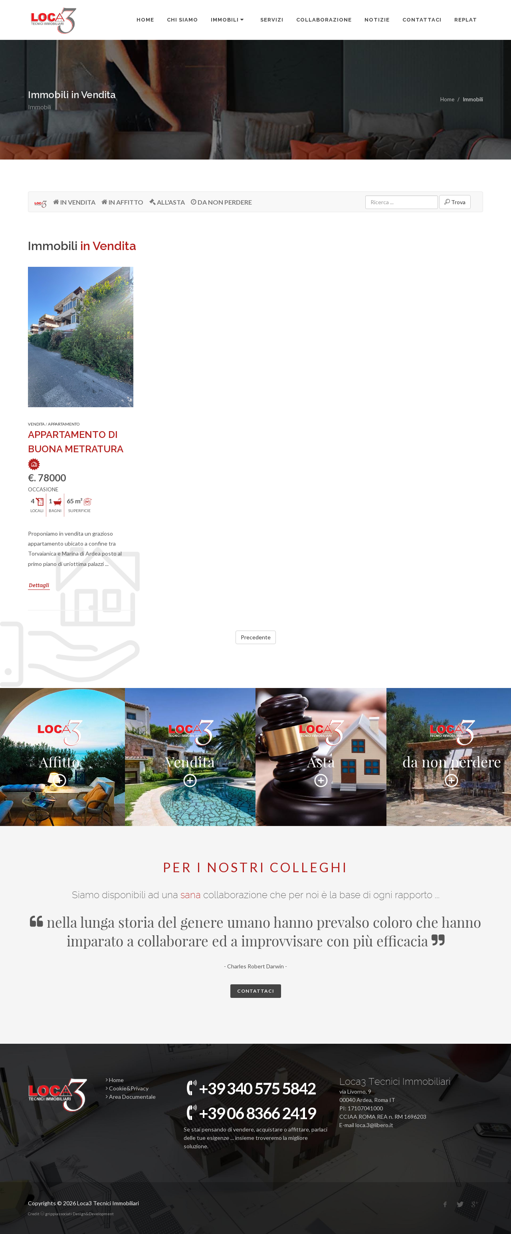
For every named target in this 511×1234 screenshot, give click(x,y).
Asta (321, 753)
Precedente (256, 637)
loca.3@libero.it (374, 1125)
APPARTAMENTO (63, 424)
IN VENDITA (74, 202)
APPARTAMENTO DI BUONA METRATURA (75, 449)
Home (145, 20)
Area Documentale (131, 1096)
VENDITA (36, 424)
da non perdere (451, 753)
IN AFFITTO (122, 202)
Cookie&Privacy (127, 1088)
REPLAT (465, 20)
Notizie (377, 20)
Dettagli (39, 585)
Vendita (190, 753)
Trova (454, 202)
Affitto (59, 753)
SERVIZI (271, 20)
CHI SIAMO (182, 20)
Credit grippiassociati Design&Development (71, 1213)
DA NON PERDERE (221, 202)
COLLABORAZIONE (324, 20)
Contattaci (422, 20)
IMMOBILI (228, 19)
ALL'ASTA (167, 202)
